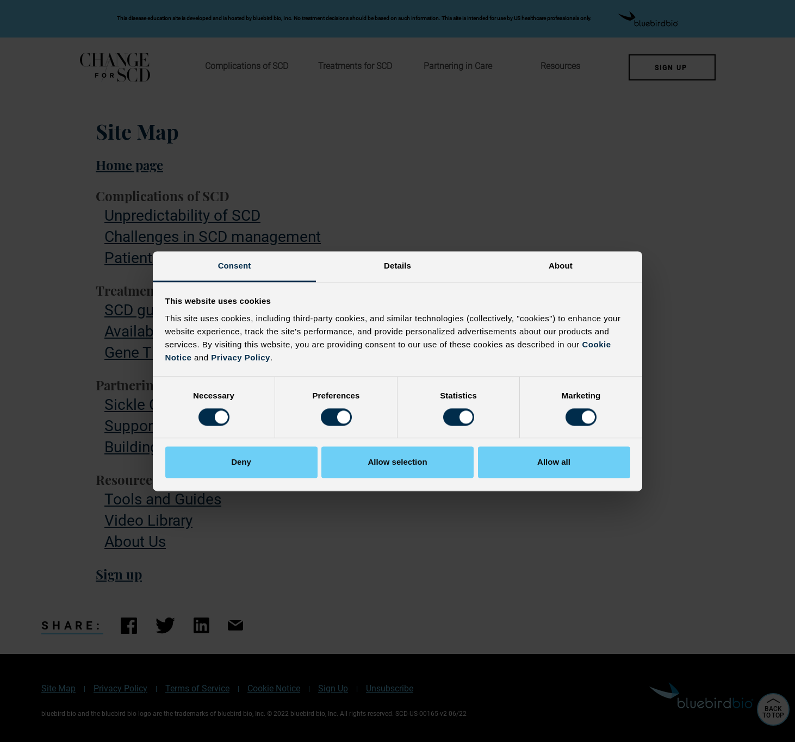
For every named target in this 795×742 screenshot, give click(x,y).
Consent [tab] (234, 265)
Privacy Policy (240, 357)
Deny (241, 462)
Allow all (553, 462)
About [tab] (561, 265)
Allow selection (397, 462)
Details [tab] (397, 265)
